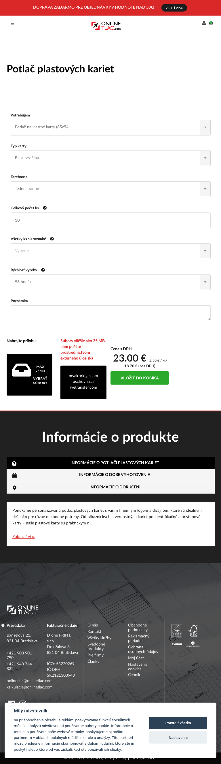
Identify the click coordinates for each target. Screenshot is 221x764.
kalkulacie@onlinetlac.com (23, 687)
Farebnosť (19, 177)
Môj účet (136, 658)
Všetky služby (99, 638)
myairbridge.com (83, 376)
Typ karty (18, 146)
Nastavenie (178, 737)
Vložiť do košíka (140, 378)
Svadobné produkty (96, 646)
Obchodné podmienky (138, 627)
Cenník (134, 675)
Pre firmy (95, 655)
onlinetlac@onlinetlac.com (23, 681)
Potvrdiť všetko (178, 723)
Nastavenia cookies (138, 667)
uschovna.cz (83, 382)
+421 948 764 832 (19, 666)
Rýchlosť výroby (28, 269)
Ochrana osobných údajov (143, 649)
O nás (92, 625)
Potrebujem (20, 115)
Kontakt (94, 632)
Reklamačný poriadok (138, 638)
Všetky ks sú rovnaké (32, 238)
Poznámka (19, 301)
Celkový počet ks (29, 207)
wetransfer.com (83, 387)
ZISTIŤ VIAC (174, 8)
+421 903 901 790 (19, 655)
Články (93, 662)
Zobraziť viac (23, 537)
